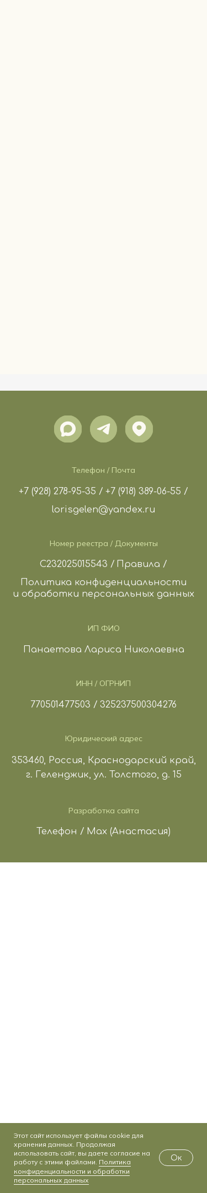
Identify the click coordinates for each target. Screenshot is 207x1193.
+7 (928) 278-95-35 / (61, 491)
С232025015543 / (77, 564)
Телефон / (60, 831)
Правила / (141, 564)
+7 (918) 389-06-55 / (146, 491)
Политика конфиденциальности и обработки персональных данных (72, 1171)
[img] (67, 428)
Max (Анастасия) (129, 831)
